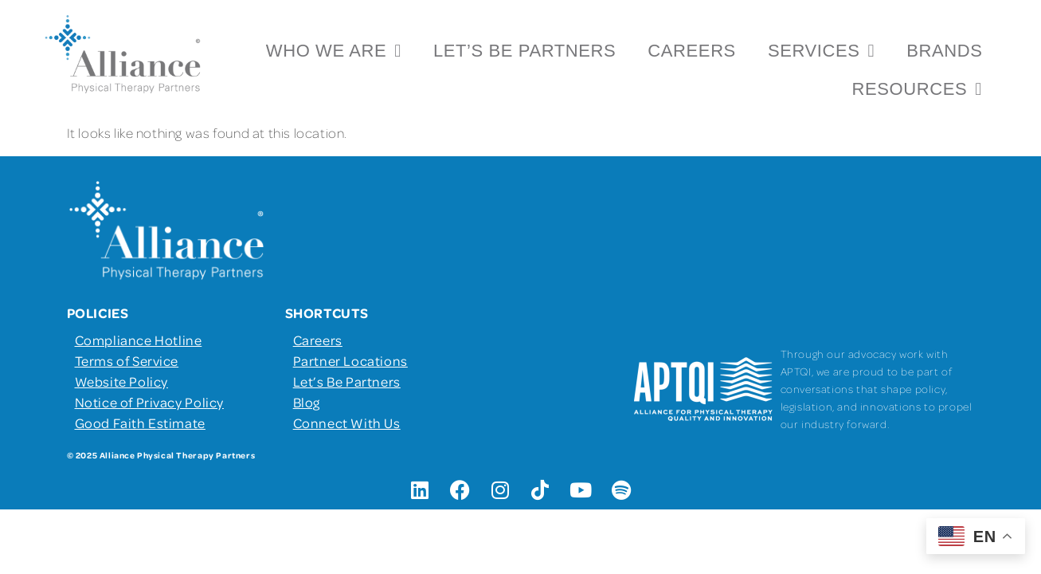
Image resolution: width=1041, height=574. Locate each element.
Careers (692, 51)
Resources (916, 89)
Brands (944, 51)
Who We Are (333, 51)
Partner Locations (350, 360)
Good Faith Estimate (140, 422)
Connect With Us (347, 422)
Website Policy (121, 381)
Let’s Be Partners (524, 51)
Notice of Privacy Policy (149, 402)
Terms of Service (127, 360)
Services (821, 51)
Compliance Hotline (138, 339)
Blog (306, 402)
